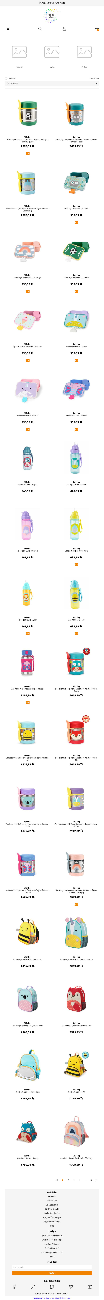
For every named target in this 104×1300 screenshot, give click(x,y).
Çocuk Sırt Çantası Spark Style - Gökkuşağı (76, 1158)
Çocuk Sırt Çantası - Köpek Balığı (28, 1092)
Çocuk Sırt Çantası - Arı (76, 1092)
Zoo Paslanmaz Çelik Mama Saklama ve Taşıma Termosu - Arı (27, 759)
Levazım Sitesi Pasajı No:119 (52, 1239)
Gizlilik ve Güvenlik (52, 1209)
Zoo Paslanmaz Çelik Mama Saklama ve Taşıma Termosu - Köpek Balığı (27, 209)
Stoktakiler (12, 78)
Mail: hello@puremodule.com (52, 1252)
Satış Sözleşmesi (52, 1204)
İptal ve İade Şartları (52, 1213)
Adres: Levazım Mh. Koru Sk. (52, 1235)
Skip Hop (28, 137)
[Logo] (52, 16)
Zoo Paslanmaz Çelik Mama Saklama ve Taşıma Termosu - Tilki (76, 759)
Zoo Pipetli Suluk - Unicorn (76, 484)
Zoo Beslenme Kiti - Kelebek (76, 415)
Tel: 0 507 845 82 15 (52, 1248)
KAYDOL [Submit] (52, 1273)
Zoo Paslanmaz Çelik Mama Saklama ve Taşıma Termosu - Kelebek (27, 891)
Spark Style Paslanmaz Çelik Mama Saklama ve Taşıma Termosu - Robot (76, 140)
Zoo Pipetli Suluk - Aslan (28, 619)
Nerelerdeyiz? (52, 1200)
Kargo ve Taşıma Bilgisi (52, 1217)
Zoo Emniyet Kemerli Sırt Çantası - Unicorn (76, 959)
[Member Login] (64, 28)
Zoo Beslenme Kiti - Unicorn (76, 346)
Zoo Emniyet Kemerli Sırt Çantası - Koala (27, 1025)
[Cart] (97, 28)
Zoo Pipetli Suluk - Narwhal (28, 550)
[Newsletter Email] (52, 1267)
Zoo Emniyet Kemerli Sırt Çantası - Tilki (76, 1025)
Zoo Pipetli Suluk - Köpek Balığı (76, 550)
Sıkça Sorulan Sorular (52, 1221)
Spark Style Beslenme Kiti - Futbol (76, 277)
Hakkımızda (52, 1196)
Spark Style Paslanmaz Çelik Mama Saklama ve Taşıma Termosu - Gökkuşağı (76, 891)
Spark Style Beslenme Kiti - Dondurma (27, 346)
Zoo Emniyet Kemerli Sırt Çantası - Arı (27, 959)
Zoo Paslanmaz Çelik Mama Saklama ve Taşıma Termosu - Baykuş (76, 690)
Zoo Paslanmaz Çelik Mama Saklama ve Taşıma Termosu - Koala (27, 825)
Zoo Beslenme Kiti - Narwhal (27, 415)
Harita (52, 1256)
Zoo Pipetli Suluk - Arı (76, 619)
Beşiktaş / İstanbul (52, 1244)
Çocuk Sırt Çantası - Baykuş (27, 1158)
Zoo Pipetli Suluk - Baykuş (27, 484)
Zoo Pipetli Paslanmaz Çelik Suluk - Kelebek (27, 688)
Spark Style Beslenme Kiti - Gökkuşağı (27, 277)
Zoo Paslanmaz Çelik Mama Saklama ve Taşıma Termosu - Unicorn (76, 825)
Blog (52, 1226)
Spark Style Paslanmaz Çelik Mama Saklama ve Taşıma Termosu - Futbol (27, 140)
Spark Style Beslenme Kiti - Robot (76, 208)
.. (85, 1180)
